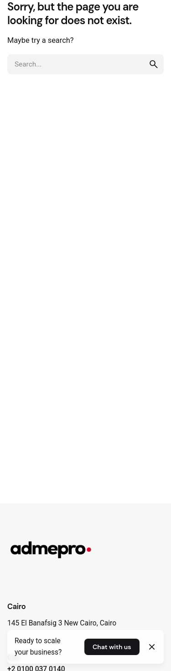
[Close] (152, 647)
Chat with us (112, 647)
